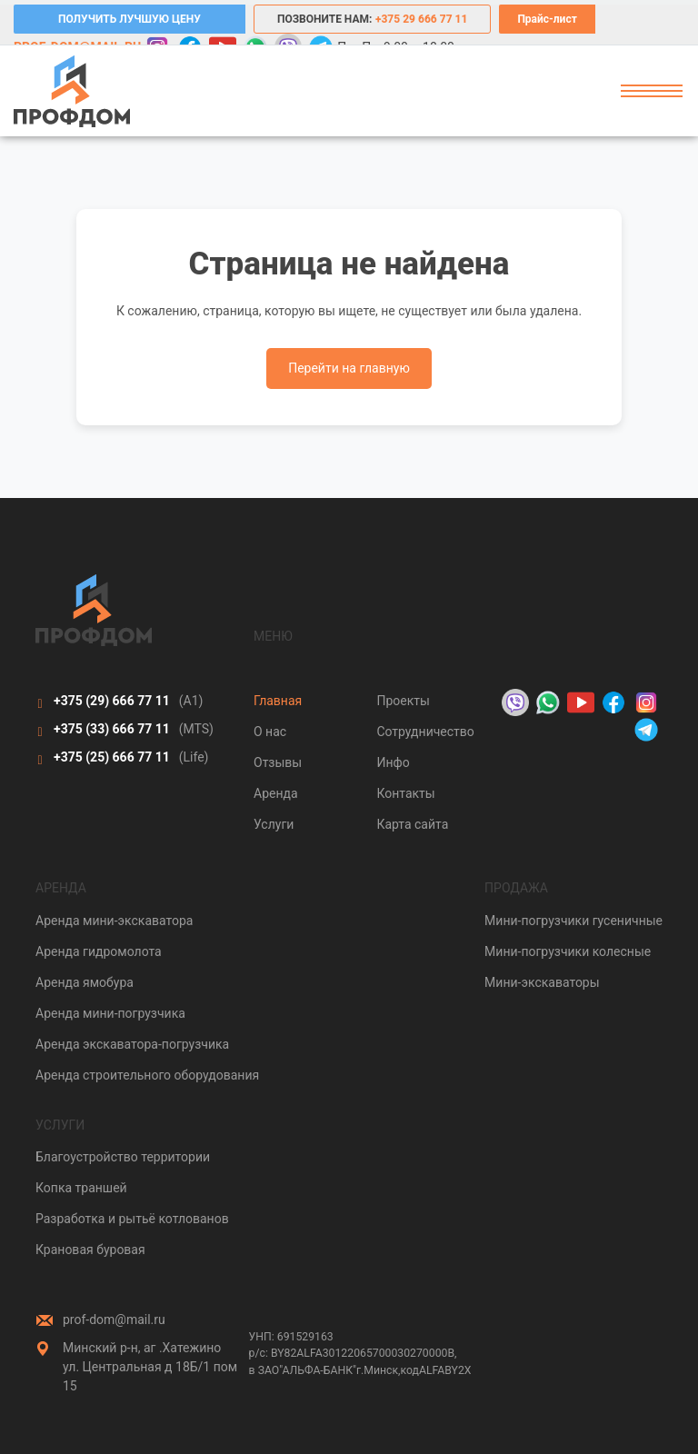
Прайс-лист (546, 19)
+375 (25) (112, 757)
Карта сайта (412, 824)
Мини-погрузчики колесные (567, 951)
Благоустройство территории (122, 1157)
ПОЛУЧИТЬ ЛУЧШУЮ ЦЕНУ (129, 19)
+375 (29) (112, 700)
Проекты (402, 700)
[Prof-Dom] (72, 91)
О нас (270, 731)
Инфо (392, 762)
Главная (278, 700)
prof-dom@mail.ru (114, 1319)
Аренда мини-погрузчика (110, 1013)
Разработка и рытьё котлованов (132, 1218)
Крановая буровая (90, 1249)
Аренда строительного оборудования (147, 1075)
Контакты (405, 793)
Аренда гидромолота (98, 951)
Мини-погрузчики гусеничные (573, 920)
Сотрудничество (425, 731)
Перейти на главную (349, 368)
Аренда (276, 793)
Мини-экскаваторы (542, 982)
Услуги (274, 824)
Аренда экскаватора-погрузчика (132, 1044)
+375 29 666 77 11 (421, 19)
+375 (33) (112, 729)
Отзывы (278, 762)
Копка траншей (81, 1187)
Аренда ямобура (84, 982)
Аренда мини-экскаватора (114, 920)
